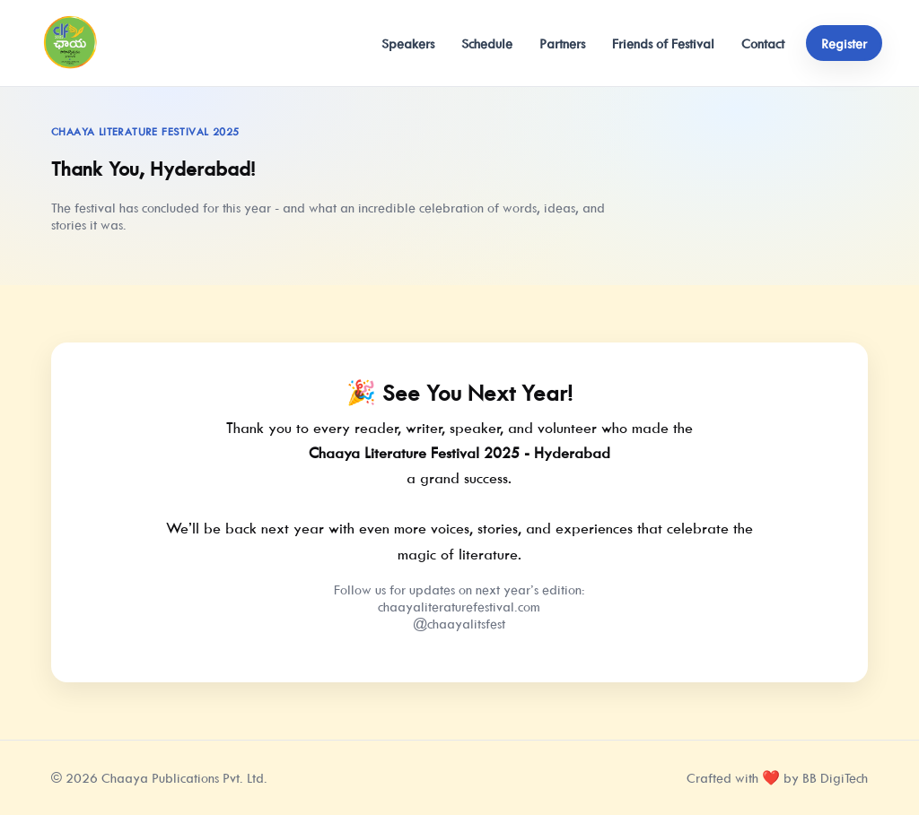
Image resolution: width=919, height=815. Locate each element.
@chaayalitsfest (459, 623)
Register (844, 43)
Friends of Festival (663, 43)
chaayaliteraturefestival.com (459, 606)
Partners (562, 43)
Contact (762, 43)
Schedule (486, 43)
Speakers (407, 43)
